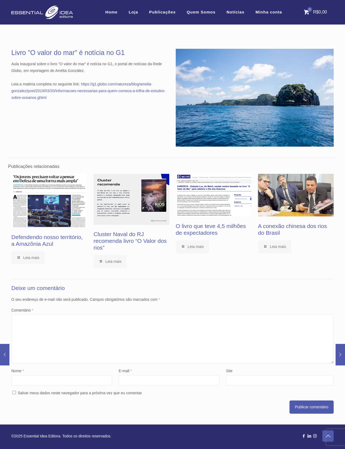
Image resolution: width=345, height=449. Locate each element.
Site (229, 371)
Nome (17, 371)
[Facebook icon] (304, 436)
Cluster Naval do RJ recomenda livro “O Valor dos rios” (130, 241)
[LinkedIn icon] (309, 436)
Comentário (22, 310)
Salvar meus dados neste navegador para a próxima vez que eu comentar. (80, 393)
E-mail (125, 371)
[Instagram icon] (315, 436)
